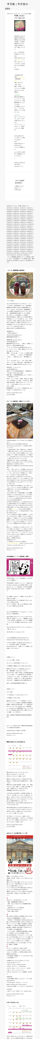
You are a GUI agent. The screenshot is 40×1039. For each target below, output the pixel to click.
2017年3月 (15, 86)
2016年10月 (23, 88)
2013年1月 (15, 106)
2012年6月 (29, 108)
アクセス (15, 64)
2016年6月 (15, 90)
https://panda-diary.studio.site (14, 402)
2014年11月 (29, 95)
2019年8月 (9, 77)
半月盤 (19, 64)
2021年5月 (29, 74)
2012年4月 (15, 110)
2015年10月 (29, 92)
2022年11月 (22, 68)
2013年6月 (9, 104)
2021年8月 (9, 74)
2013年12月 (22, 101)
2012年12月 (22, 106)
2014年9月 (16, 97)
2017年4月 (9, 86)
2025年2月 (22, 66)
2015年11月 (22, 92)
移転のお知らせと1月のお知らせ (16, 601)
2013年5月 (15, 104)
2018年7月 (9, 81)
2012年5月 (9, 110)
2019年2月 (22, 77)
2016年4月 (29, 90)
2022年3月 (29, 70)
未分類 (13, 253)
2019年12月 (29, 75)
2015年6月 (15, 94)
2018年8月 (30, 79)
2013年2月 (9, 106)
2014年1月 (15, 101)
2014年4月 (22, 99)
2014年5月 (15, 99)
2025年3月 (15, 66)
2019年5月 (15, 77)
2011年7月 (19, 113)
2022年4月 (22, 70)
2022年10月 (30, 68)
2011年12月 (15, 112)
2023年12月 (9, 68)
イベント (14, 408)
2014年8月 (22, 97)
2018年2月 (29, 81)
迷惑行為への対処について (14, 926)
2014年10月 (9, 97)
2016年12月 (9, 88)
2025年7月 (9, 66)
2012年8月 (15, 108)
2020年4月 (22, 75)
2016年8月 (9, 90)
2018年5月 (22, 81)
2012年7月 (22, 108)
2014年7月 (29, 97)
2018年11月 (9, 79)
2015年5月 (22, 94)
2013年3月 (29, 104)
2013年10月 (9, 103)
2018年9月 (23, 79)
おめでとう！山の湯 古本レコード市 (17, 692)
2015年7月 (9, 94)
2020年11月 (15, 75)
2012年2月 (29, 110)
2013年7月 (29, 103)
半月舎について (25, 64)
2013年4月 (22, 104)
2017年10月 (30, 83)
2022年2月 (9, 72)
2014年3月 (29, 99)
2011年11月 (23, 112)
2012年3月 (22, 110)
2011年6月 (25, 113)
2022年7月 (15, 70)
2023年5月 (16, 68)
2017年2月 (22, 86)
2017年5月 (29, 84)
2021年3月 (9, 75)
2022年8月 (9, 70)
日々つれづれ (15, 919)
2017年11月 (22, 83)
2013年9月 (16, 103)
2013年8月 (22, 103)
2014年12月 (22, 95)
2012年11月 (29, 106)
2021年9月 (29, 72)
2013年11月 (29, 101)
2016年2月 (9, 92)
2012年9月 (9, 108)
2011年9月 (12, 113)
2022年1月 (15, 72)
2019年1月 (29, 77)
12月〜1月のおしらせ (13, 861)
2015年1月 (15, 95)
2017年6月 (22, 84)
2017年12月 (15, 83)
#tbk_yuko (15, 368)
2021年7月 (15, 74)
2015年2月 (9, 95)
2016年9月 (30, 88)
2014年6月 (9, 99)
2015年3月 (29, 94)
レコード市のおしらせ (13, 1003)
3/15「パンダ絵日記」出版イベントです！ (19, 260)
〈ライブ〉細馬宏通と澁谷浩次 (14, 115)
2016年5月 (22, 90)
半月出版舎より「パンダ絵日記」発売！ (22, 117)
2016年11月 (16, 88)
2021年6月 (22, 74)
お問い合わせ (10, 64)
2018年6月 (15, 81)
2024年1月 (29, 66)
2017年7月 (15, 84)
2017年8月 (9, 84)
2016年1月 (15, 92)
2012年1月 (9, 112)
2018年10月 (16, 79)
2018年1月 (9, 83)
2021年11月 (22, 72)
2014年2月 (9, 101)
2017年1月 (29, 86)
